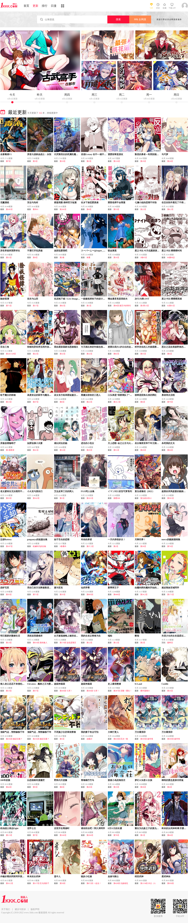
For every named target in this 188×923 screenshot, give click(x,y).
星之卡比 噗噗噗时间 (172, 250)
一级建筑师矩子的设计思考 (94, 299)
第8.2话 (170, 209)
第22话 (143, 209)
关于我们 (5, 909)
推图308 (116, 498)
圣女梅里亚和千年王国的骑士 (149, 443)
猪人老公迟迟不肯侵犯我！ (13, 684)
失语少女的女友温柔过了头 (175, 636)
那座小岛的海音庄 (116, 780)
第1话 (89, 306)
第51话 (9, 257)
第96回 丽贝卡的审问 (122, 306)
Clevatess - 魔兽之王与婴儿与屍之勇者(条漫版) (49, 684)
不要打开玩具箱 (35, 250)
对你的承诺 (86, 539)
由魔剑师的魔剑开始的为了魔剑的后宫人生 (155, 587)
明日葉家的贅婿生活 (10, 636)
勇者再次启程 (168, 395)
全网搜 (140, 19)
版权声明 (35, 909)
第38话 (143, 787)
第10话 (116, 787)
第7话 (8, 161)
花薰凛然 (4, 202)
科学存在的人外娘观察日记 (148, 347)
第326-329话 (11, 354)
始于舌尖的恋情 (61, 539)
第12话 (89, 643)
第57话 (35, 691)
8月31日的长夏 (115, 828)
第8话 (62, 402)
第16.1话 (116, 402)
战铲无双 (4, 587)
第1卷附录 (10, 450)
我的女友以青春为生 (91, 636)
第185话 (9, 209)
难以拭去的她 (60, 443)
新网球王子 (113, 587)
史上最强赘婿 (114, 684)
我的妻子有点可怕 (89, 732)
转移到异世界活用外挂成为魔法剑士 (44, 347)
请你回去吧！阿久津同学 (93, 828)
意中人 (57, 876)
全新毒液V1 (6, 154)
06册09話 (171, 257)
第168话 (63, 835)
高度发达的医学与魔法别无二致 (42, 395)
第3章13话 (144, 306)
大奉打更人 (113, 732)
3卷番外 (63, 546)
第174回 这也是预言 (68, 643)
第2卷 (62, 257)
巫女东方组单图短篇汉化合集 (68, 395)
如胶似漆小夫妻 (35, 443)
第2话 (89, 161)
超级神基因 (59, 684)
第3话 (35, 161)
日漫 (53, 5)
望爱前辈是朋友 (115, 154)
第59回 (62, 883)
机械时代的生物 (39, 546)
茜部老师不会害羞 (116, 202)
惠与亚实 (58, 587)
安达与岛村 (32, 202)
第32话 (62, 354)
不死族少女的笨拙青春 (65, 732)
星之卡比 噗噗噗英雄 (172, 299)
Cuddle (165, 684)
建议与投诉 (20, 909)
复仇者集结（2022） (144, 491)
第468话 (116, 594)
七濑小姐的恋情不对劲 (146, 202)
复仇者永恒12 (146, 498)
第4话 (89, 209)
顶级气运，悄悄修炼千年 (12, 732)
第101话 (90, 498)
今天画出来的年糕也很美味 (94, 347)
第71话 (9, 306)
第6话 (169, 354)
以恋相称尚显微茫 (36, 780)
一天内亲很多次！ (116, 539)
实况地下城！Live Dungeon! (67, 299)
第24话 (170, 161)
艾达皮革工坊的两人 (64, 491)
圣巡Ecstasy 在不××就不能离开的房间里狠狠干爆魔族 (107, 154)
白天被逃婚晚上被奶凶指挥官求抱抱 (71, 636)
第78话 (116, 835)
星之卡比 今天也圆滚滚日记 (148, 250)
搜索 (118, 19)
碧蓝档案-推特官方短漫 (65, 202)
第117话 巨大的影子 (41, 883)
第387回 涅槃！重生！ (122, 691)
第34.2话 (143, 594)
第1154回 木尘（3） (148, 883)
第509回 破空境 (146, 739)
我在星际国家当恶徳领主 (66, 347)
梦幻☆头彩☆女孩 (143, 780)
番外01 (35, 209)
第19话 (62, 161)
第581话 (170, 498)
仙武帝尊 (85, 587)
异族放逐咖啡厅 (8, 443)
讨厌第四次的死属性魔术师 (67, 154)
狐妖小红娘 (86, 876)
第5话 (62, 739)
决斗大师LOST (142, 299)
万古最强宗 (140, 732)
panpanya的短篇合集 (37, 539)
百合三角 (4, 347)
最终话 (170, 643)
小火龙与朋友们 (35, 491)
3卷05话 (143, 257)
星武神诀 (166, 876)
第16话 (116, 257)
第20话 (89, 450)
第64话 (170, 450)
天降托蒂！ (140, 539)
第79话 (170, 402)
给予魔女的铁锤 (8, 395)
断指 (137, 636)
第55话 (143, 354)
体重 (88, 257)
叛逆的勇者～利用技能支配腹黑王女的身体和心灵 (159, 154)
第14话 (62, 450)
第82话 (62, 306)
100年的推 (5, 780)
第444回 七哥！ (66, 691)
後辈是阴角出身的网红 (146, 395)
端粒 (110, 636)
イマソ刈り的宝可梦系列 (120, 491)
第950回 (170, 883)
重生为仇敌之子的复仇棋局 (148, 828)
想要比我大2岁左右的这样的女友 (124, 347)
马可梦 (165, 154)
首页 (26, 5)
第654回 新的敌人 (40, 643)
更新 (35, 5)
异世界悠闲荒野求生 (10, 250)
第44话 (9, 787)
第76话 (170, 546)
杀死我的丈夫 (168, 443)
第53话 (116, 209)
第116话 (116, 161)
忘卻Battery (6, 539)
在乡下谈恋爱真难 (89, 202)
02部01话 (171, 306)
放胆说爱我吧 (60, 250)
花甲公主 (31, 828)
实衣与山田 (32, 299)
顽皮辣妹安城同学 (170, 587)
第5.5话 (9, 835)
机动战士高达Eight (9, 828)
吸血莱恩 (112, 250)
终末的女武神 (33, 876)
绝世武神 (139, 876)
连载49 (89, 739)
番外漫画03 (145, 691)
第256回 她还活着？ (14, 739)
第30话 (143, 546)
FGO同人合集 (87, 491)
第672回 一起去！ (94, 883)
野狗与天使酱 (60, 780)
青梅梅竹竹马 (87, 780)
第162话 (36, 498)
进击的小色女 (87, 443)
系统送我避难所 (35, 636)
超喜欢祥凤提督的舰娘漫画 (175, 491)
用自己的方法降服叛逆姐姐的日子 (43, 587)
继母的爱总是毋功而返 (172, 780)
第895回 (90, 594)
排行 (44, 5)
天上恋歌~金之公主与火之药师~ (123, 443)
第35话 (9, 498)
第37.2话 (90, 546)
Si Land (138, 684)
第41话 (35, 450)
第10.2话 (9, 883)
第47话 (35, 402)
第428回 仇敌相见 (120, 883)
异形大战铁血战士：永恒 (39, 154)
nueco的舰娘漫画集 (171, 539)
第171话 (170, 594)
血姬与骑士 (113, 876)
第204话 (90, 835)
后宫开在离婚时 (61, 828)
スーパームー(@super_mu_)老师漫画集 (100, 250)
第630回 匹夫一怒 (120, 739)
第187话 (9, 546)
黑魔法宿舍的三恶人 (91, 395)
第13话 (9, 402)
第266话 (63, 209)
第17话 (35, 306)
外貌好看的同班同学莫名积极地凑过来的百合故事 (24, 876)
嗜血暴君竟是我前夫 (118, 299)
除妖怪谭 (4, 299)
